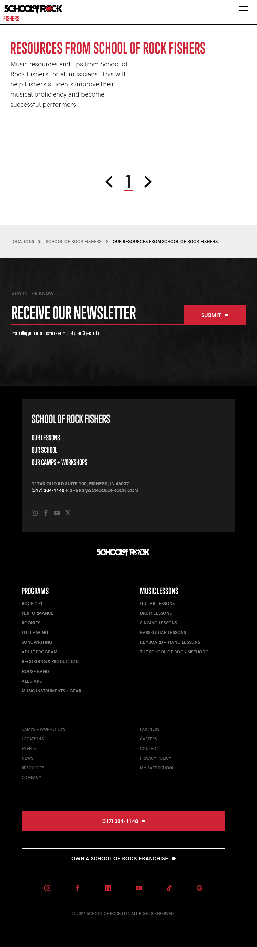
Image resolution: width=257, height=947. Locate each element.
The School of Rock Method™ (174, 652)
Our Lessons (46, 437)
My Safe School (157, 767)
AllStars (32, 681)
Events (29, 748)
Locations (33, 738)
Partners (149, 729)
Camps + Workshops (43, 729)
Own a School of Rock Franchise (123, 858)
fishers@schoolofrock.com (102, 490)
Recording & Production (50, 661)
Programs (35, 591)
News (27, 758)
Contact (149, 748)
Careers (148, 738)
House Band (35, 671)
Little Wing (35, 632)
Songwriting (37, 642)
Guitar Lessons (157, 603)
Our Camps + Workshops (59, 462)
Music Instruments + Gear (51, 691)
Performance (38, 613)
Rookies (31, 623)
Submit (215, 314)
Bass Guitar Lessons (163, 632)
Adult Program (39, 652)
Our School (44, 449)
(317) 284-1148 (48, 490)
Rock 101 (32, 603)
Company (31, 777)
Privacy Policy (155, 758)
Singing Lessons (158, 623)
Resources (33, 767)
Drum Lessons (156, 613)
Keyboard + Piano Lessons (170, 642)
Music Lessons (159, 591)
